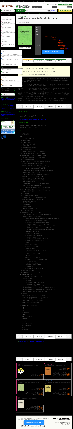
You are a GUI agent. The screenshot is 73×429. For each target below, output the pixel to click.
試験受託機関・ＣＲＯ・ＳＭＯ (8, 22)
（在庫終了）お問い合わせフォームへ (53, 51)
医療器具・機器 (5, 72)
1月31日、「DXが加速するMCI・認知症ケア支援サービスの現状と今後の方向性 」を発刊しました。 (8, 107)
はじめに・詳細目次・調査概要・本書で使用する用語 (31, 341)
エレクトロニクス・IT (6, 49)
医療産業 (3, 33)
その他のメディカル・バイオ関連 (8, 45)
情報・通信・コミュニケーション (8, 56)
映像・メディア (5, 51)
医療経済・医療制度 (6, 36)
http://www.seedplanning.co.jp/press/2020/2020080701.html (33, 119)
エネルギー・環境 (5, 62)
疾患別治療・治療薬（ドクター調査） (8, 28)
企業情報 (60, 1)
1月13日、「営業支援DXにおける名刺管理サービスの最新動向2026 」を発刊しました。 (8, 114)
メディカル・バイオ (6, 14)
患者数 (3, 24)
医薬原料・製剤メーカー (7, 19)
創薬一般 (3, 39)
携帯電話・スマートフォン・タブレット (10, 59)
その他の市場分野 (5, 90)
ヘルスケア (4, 75)
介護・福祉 (4, 77)
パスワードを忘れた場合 (52, 4)
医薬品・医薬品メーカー (7, 17)
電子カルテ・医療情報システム (8, 69)
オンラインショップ (67, 1)
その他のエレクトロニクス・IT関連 (9, 64)
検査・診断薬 (4, 41)
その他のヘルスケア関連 (7, 85)
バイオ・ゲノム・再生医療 (7, 31)
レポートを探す (21, 10)
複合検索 (53, 10)
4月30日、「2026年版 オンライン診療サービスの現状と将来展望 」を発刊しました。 (8, 100)
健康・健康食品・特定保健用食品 (8, 80)
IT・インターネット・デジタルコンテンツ (10, 54)
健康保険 (3, 82)
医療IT (3, 67)
